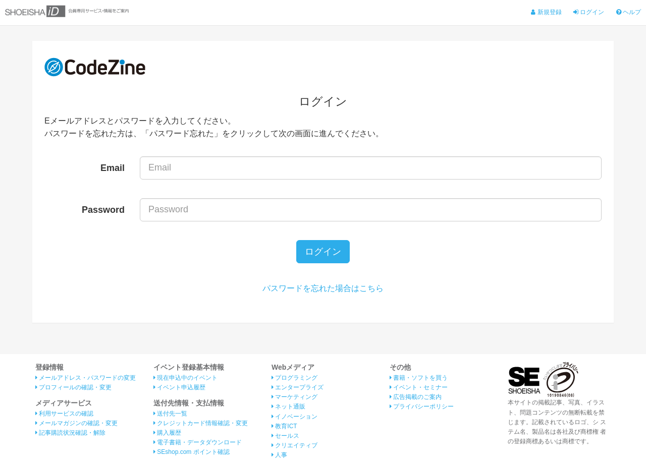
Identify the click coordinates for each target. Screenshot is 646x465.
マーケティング (294, 396)
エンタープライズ (298, 387)
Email (112, 168)
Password (103, 210)
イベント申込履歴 (179, 387)
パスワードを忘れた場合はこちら (323, 288)
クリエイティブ (294, 445)
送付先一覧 (170, 413)
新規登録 (546, 12)
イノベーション (294, 416)
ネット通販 (288, 406)
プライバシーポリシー (422, 406)
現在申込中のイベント (185, 377)
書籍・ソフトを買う (419, 377)
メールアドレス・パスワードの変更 (85, 377)
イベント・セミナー (419, 387)
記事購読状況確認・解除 (70, 432)
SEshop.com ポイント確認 (191, 451)
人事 (279, 454)
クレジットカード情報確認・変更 (200, 423)
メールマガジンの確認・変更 (76, 423)
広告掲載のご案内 (416, 396)
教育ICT (284, 426)
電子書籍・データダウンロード (197, 442)
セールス (285, 435)
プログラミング (294, 377)
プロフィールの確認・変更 (73, 387)
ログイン (588, 12)
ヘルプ (628, 12)
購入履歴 (167, 432)
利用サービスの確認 (64, 413)
